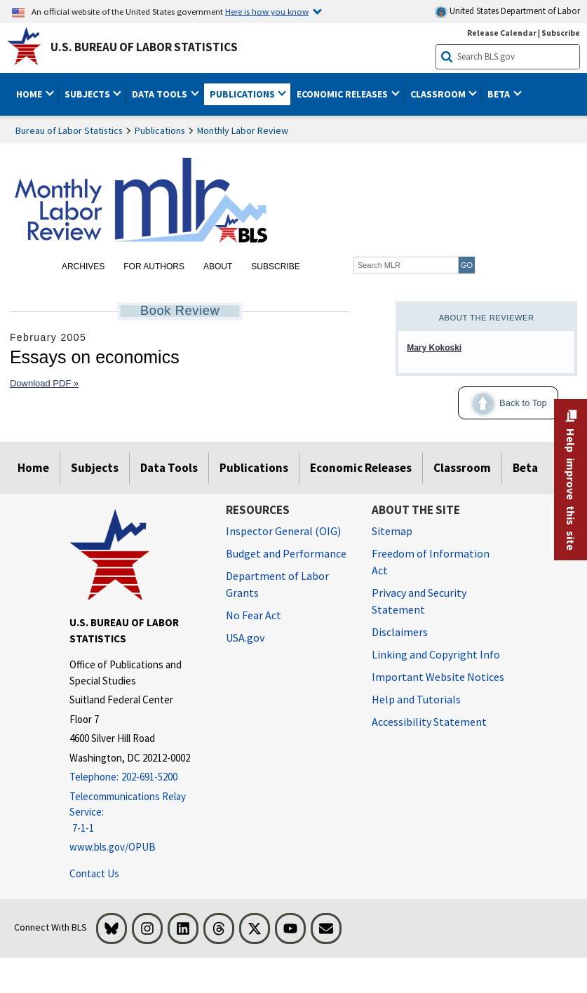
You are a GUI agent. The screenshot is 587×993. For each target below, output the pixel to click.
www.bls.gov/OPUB (112, 846)
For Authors (153, 266)
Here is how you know (267, 11)
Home (33, 467)
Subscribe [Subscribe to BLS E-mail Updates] (560, 32)
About (217, 266)
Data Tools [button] (160, 94)
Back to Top (502, 404)
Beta (525, 467)
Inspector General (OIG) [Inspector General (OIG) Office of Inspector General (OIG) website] (283, 531)
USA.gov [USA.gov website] (245, 637)
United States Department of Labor (507, 11)
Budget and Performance (286, 553)
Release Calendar (502, 32)
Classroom (462, 467)
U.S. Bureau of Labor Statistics (144, 47)
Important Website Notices (438, 677)
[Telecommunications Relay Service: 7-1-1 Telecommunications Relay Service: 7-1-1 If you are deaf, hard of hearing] (137, 813)
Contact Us (94, 873)
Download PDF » (44, 383)
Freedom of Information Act (431, 561)
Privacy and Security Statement (419, 601)
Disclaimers (400, 632)
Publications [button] (243, 94)
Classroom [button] (439, 94)
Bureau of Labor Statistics (69, 130)
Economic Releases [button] (343, 94)
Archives (83, 266)
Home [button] (30, 94)
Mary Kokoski (434, 348)
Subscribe (275, 266)
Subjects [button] (88, 94)
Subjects (95, 467)
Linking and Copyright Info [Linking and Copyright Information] (436, 654)
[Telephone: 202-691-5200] (137, 777)
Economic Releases (361, 467)
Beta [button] (499, 94)
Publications (160, 130)
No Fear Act (253, 615)
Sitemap (392, 531)
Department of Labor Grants (277, 584)
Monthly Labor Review (242, 130)
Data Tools (169, 467)
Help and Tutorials (416, 699)
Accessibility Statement (429, 722)
